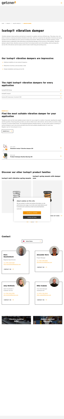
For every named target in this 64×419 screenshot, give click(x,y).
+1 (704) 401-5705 (9, 316)
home (3, 46)
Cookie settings (40, 215)
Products (8, 46)
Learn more (19, 211)
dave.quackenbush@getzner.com (12, 287)
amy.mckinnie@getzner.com (11, 318)
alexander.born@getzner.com (44, 285)
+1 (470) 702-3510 (42, 316)
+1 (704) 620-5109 (9, 286)
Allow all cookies (23, 215)
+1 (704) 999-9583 (42, 284)
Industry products (17, 46)
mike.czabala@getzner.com (44, 318)
